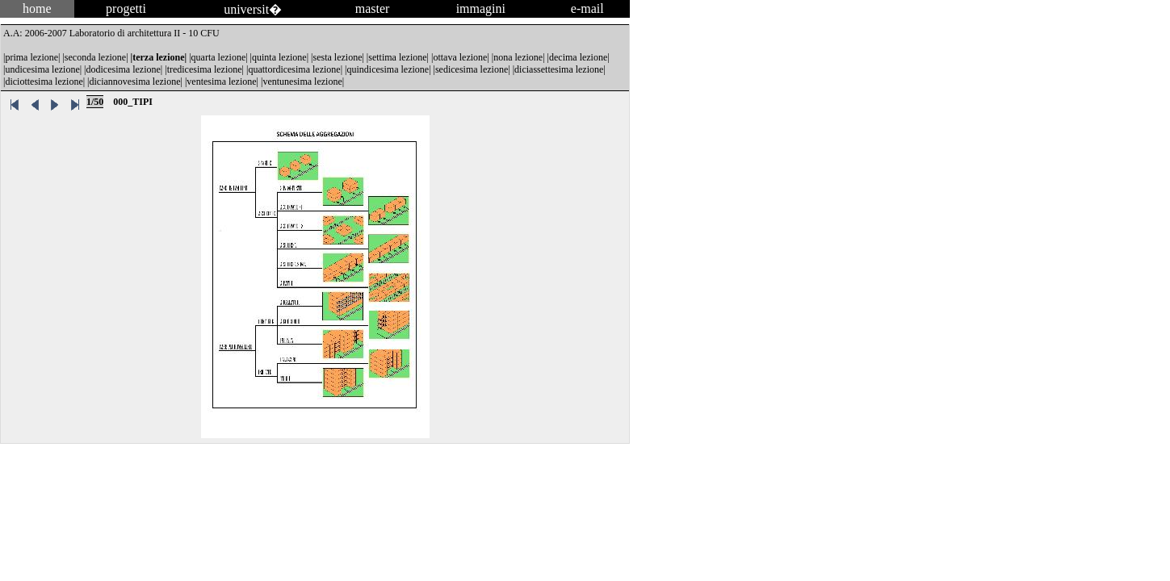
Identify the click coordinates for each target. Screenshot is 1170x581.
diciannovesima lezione (135, 81)
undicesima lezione (42, 69)
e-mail (587, 8)
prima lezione (31, 57)
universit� (253, 9)
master (372, 8)
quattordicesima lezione (294, 69)
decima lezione (578, 57)
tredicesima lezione (204, 69)
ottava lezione (460, 57)
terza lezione (158, 57)
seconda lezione (95, 57)
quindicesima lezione (388, 69)
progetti (126, 8)
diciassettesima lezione (558, 69)
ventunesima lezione (302, 81)
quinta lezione (279, 57)
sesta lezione (337, 57)
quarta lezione (218, 57)
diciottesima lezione (43, 81)
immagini (480, 8)
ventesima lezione (221, 81)
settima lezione (397, 57)
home (37, 8)
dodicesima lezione (123, 69)
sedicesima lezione (471, 69)
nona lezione (518, 57)
